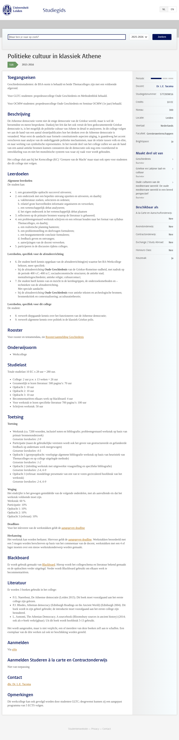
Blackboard (48, 564)
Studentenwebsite (78, 729)
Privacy (95, 729)
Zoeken (162, 37)
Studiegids (54, 10)
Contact (106, 729)
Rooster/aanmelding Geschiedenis (65, 336)
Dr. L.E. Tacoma (164, 86)
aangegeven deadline (73, 527)
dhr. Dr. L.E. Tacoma (19, 684)
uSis (14, 649)
